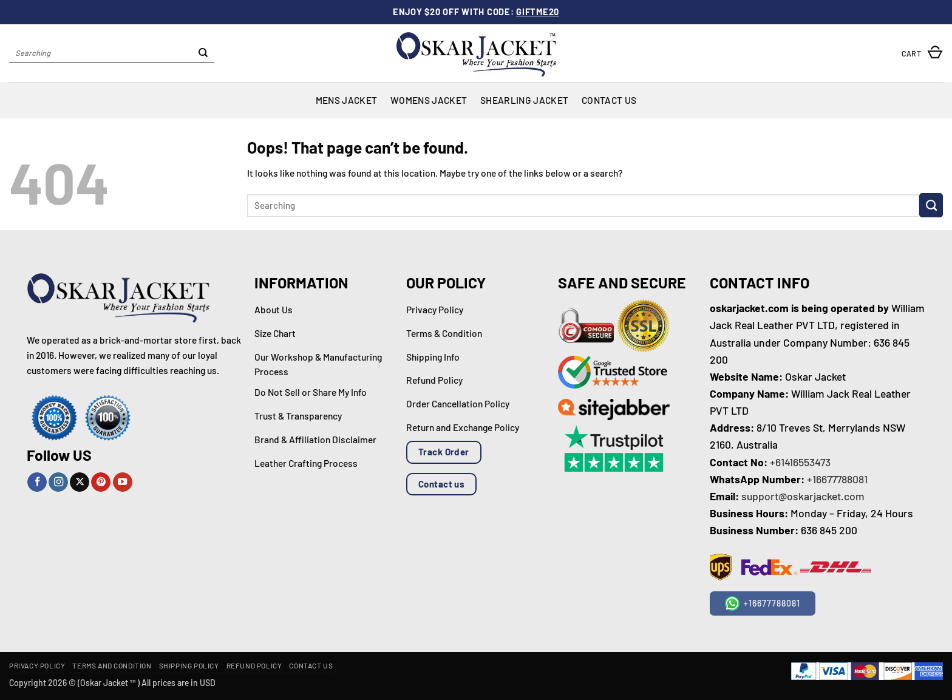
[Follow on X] (79, 482)
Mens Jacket (346, 100)
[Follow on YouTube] (122, 482)
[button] (922, 53)
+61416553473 (800, 462)
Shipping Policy (189, 665)
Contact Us (609, 100)
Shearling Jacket (524, 100)
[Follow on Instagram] (58, 482)
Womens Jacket (428, 100)
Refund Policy (254, 665)
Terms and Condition (111, 665)
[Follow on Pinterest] (100, 482)
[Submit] (203, 53)
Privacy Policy (37, 665)
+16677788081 (837, 479)
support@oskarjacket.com (803, 496)
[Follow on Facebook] (37, 482)
